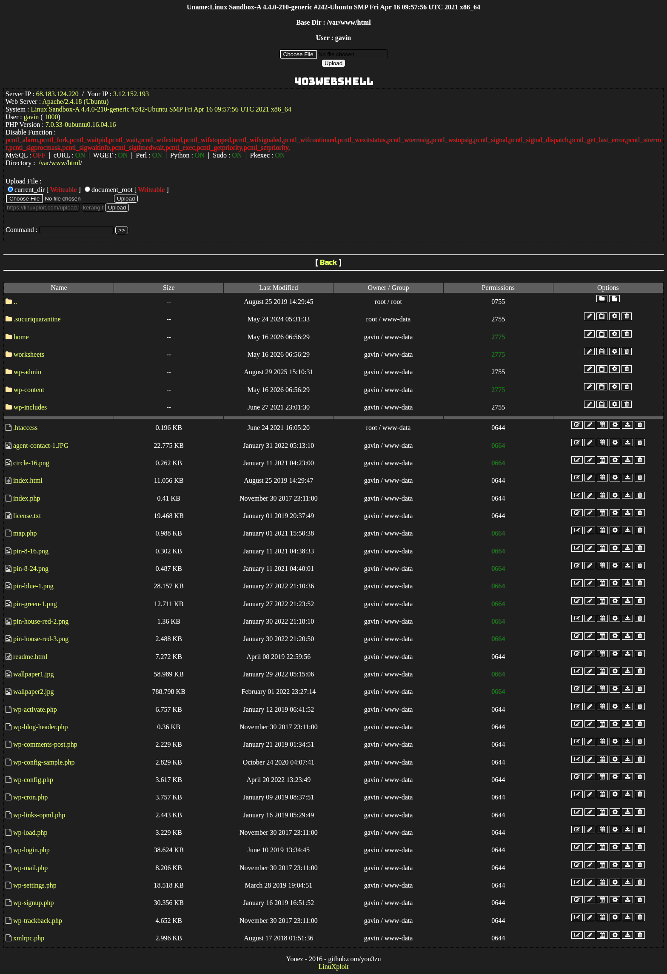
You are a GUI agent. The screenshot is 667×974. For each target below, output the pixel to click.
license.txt (27, 515)
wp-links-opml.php (39, 815)
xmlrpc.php (28, 938)
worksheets (29, 354)
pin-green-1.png (35, 603)
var (44, 162)
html (74, 162)
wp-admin (27, 371)
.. (15, 301)
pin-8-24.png (30, 568)
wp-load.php (30, 832)
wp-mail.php (30, 867)
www (58, 162)
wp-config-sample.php (43, 762)
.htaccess (25, 427)
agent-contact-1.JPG (40, 445)
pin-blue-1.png (33, 586)
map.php (25, 533)
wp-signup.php (33, 902)
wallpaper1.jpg (33, 674)
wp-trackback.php (37, 920)
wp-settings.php (35, 885)
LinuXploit (333, 966)
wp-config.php (33, 779)
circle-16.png (31, 463)
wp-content (29, 389)
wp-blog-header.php (40, 726)
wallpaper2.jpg (33, 691)
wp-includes (30, 407)
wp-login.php (31, 850)
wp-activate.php (35, 709)
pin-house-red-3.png (40, 638)
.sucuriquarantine (37, 319)
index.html (28, 480)
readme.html (30, 656)
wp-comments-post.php (45, 744)
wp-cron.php (30, 797)
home (21, 337)
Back (328, 262)
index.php (26, 498)
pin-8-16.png (30, 551)
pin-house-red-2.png (40, 621)
